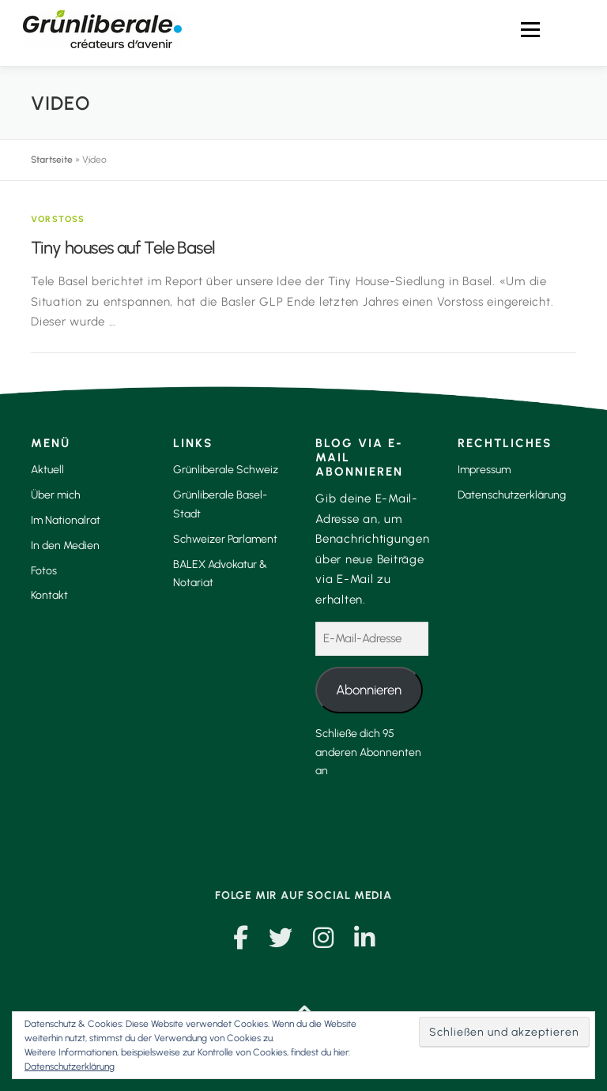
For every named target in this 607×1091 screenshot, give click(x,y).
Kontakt (49, 595)
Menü (530, 29)
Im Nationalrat (65, 520)
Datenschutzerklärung (512, 495)
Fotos (44, 570)
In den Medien (65, 545)
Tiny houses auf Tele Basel (122, 247)
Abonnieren (369, 690)
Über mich (56, 495)
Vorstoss (58, 219)
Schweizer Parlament (225, 539)
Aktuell (47, 469)
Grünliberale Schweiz (225, 469)
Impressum (484, 469)
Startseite (52, 159)
